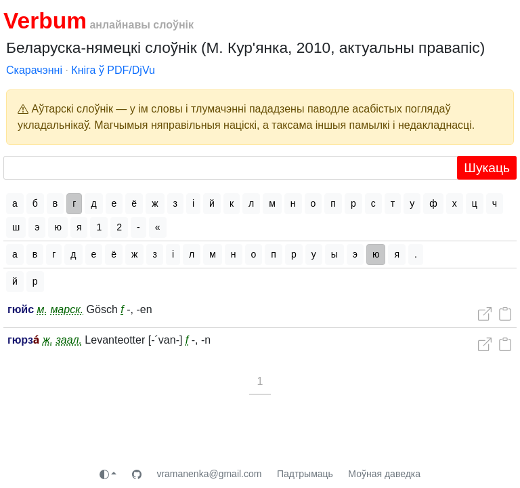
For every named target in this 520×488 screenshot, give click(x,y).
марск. (66, 309)
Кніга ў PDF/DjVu (113, 70)
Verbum (45, 20)
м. (42, 309)
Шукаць (487, 168)
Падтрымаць (305, 473)
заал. (69, 340)
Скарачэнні (34, 70)
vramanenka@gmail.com (208, 473)
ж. (48, 340)
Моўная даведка (384, 473)
